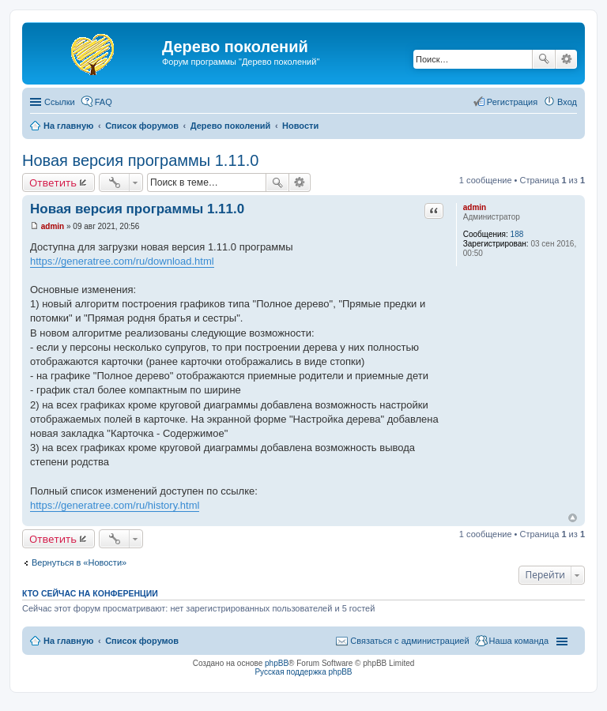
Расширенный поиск (566, 59)
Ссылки (59, 102)
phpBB (276, 663)
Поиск (544, 59)
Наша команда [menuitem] (519, 640)
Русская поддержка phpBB (303, 672)
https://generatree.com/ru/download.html (122, 261)
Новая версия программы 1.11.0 (140, 160)
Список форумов (142, 640)
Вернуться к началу (572, 518)
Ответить (53, 182)
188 (517, 234)
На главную (68, 640)
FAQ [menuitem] (103, 102)
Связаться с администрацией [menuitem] (409, 640)
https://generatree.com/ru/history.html (114, 505)
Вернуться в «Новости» (79, 562)
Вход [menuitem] (567, 102)
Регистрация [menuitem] (512, 102)
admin (474, 207)
